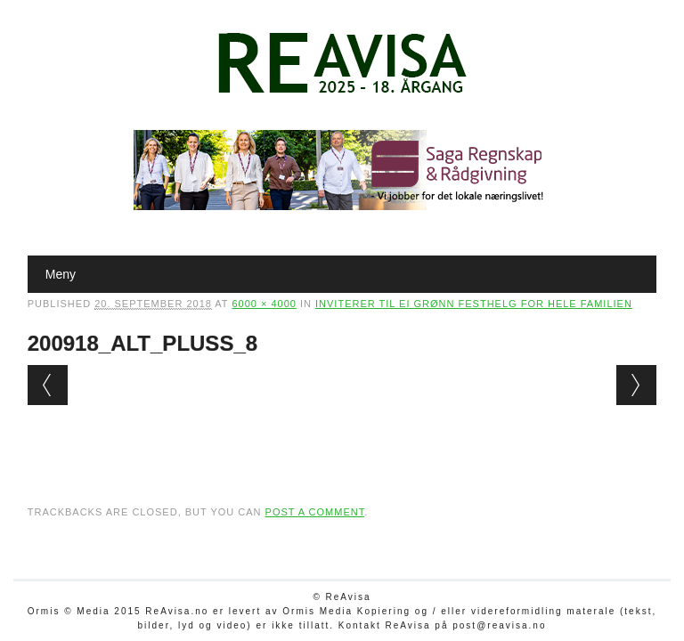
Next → (636, 385)
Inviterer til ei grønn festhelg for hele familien (473, 303)
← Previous (48, 385)
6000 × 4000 (264, 303)
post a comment (315, 512)
